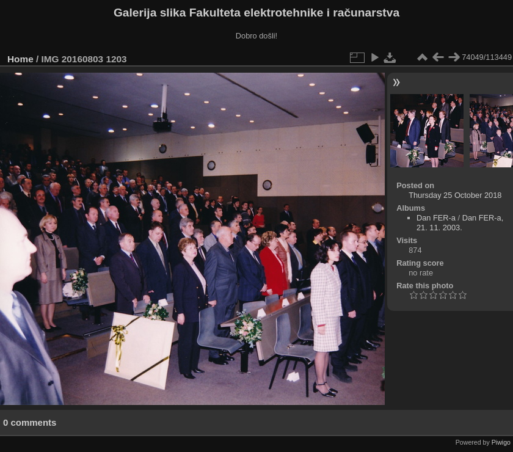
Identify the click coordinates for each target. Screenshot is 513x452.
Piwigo (501, 442)
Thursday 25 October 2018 (455, 195)
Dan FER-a (436, 217)
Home (20, 59)
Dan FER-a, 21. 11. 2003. (460, 222)
